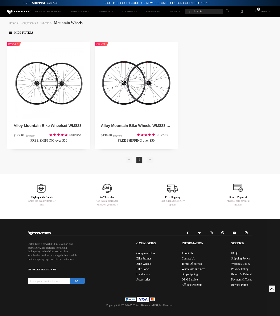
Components (28, 23)
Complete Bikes (145, 253)
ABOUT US (175, 12)
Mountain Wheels (68, 23)
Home (12, 23)
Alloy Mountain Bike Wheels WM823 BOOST (136, 126)
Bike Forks (142, 269)
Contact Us (188, 258)
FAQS (235, 253)
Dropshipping (190, 274)
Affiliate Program (192, 284)
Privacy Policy (239, 269)
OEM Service (190, 279)
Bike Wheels (143, 263)
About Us (187, 253)
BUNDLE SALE (153, 12)
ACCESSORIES (129, 12)
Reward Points (239, 284)
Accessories (143, 279)
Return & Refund (241, 274)
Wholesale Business (193, 269)
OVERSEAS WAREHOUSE (48, 12)
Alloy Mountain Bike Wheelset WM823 (48, 126)
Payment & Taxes (241, 279)
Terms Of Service (192, 263)
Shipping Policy (240, 258)
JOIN (77, 280)
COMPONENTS (105, 12)
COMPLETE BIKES (79, 12)
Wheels (44, 23)
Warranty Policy (240, 263)
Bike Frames (143, 258)
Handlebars (143, 274)
